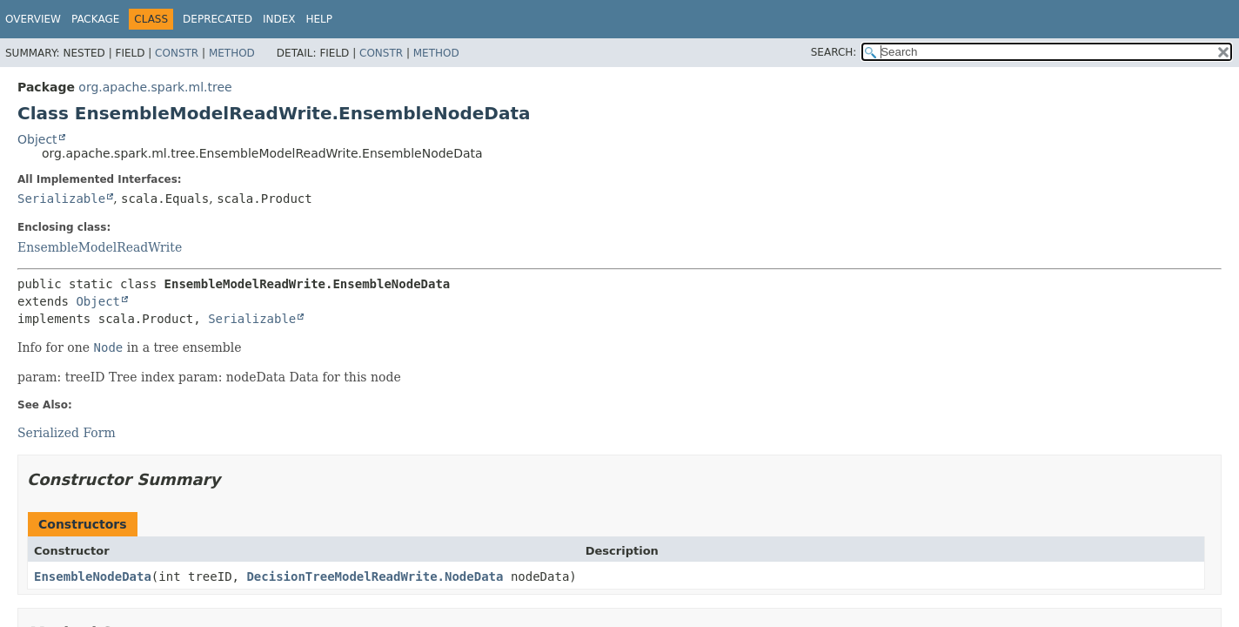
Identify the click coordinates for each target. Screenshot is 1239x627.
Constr (176, 53)
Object (37, 139)
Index (279, 19)
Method (232, 53)
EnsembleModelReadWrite (99, 247)
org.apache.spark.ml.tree (154, 87)
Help (318, 19)
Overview (33, 19)
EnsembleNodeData (92, 576)
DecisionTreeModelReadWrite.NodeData (374, 576)
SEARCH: (834, 52)
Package (95, 19)
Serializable (61, 199)
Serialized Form (66, 433)
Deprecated (217, 19)
